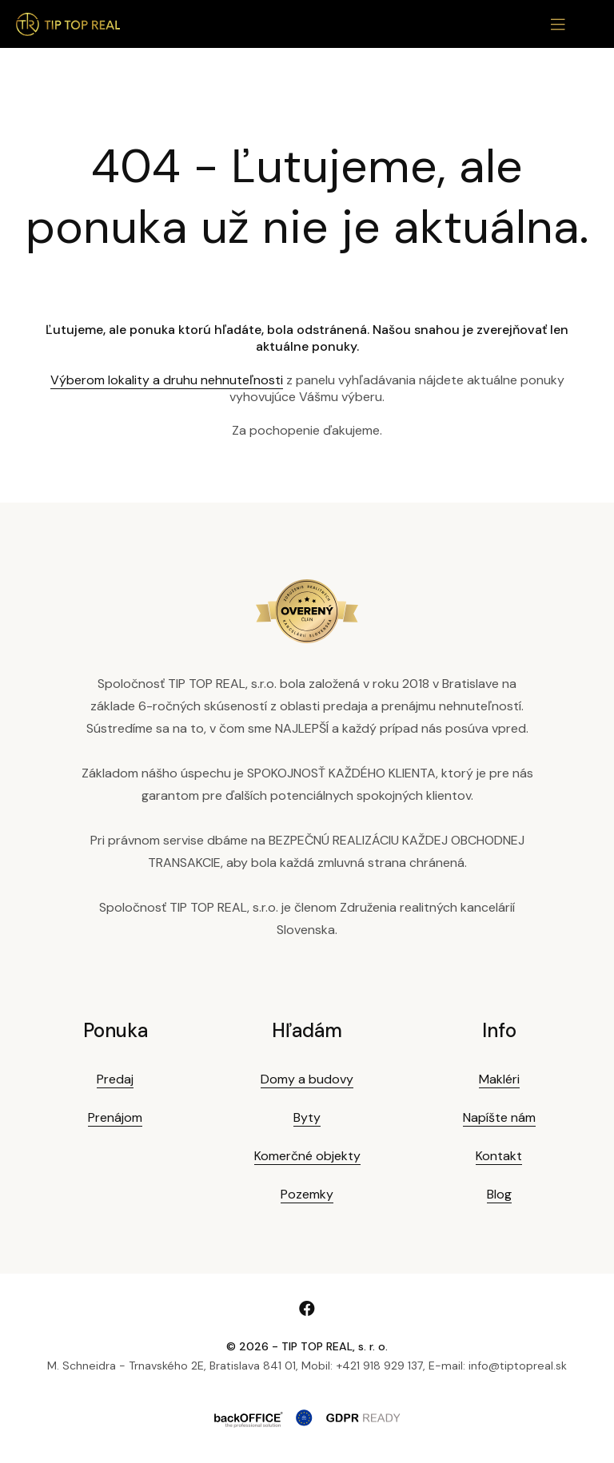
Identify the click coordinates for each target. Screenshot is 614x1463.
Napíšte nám (499, 1117)
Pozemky (307, 1194)
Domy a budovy (307, 1079)
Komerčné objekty (307, 1155)
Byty (307, 1117)
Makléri (499, 1079)
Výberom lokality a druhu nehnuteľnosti (166, 380)
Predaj (115, 1079)
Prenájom (115, 1117)
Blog (499, 1194)
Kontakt (499, 1155)
